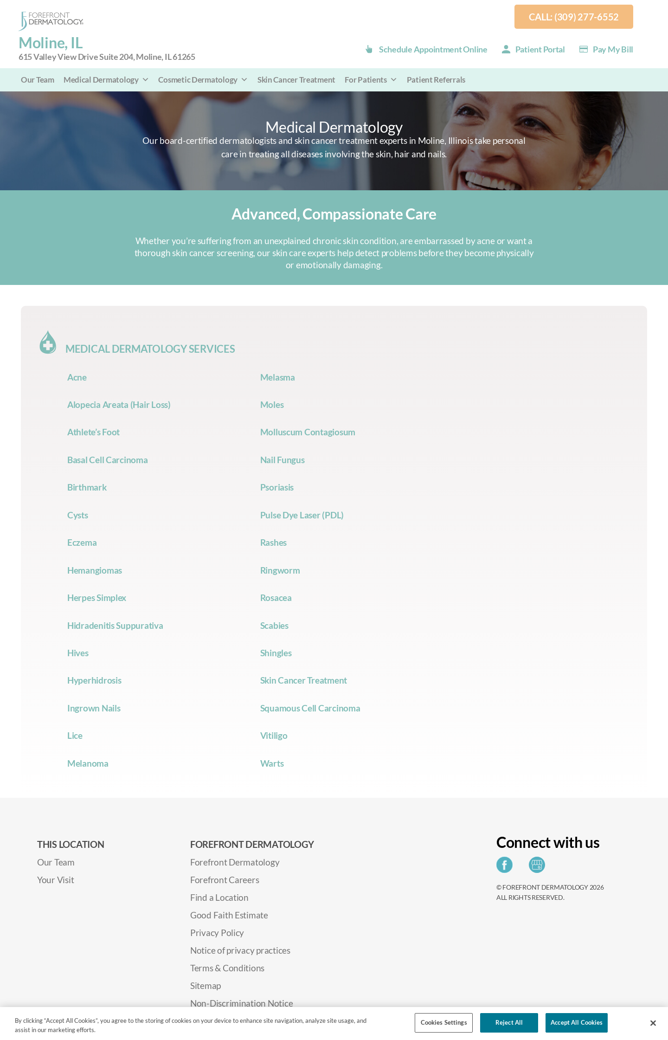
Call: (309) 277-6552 (574, 16)
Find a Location (219, 897)
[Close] (653, 1023)
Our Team (37, 79)
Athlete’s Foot (93, 431)
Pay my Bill (613, 49)
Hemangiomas (94, 570)
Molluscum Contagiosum (307, 431)
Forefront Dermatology (234, 862)
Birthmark (87, 487)
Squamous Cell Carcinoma (310, 708)
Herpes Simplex (96, 597)
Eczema (81, 542)
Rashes (273, 542)
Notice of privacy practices (240, 950)
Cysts (77, 515)
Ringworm (280, 570)
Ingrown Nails (94, 708)
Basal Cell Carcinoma (107, 459)
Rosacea (276, 597)
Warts (272, 763)
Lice (75, 735)
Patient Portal (540, 49)
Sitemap (205, 985)
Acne (77, 377)
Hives (78, 652)
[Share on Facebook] (506, 868)
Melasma (277, 377)
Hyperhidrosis (94, 680)
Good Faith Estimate (229, 915)
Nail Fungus (282, 459)
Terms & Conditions (227, 967)
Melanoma (88, 763)
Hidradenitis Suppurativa (115, 625)
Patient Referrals (436, 79)
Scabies (274, 625)
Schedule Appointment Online (433, 49)
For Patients (371, 79)
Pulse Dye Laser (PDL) (302, 515)
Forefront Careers (224, 879)
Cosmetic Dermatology (203, 79)
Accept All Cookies (577, 1022)
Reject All (509, 1022)
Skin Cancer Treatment (296, 79)
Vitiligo (274, 735)
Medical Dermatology (106, 79)
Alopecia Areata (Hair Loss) (119, 404)
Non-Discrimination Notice (241, 1003)
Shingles (276, 652)
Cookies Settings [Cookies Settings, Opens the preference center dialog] (444, 1022)
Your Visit (55, 879)
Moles (272, 404)
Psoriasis (277, 487)
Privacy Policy (217, 932)
